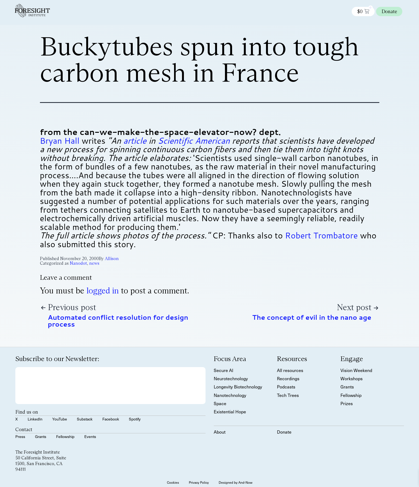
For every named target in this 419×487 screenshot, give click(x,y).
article (134, 140)
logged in (102, 291)
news (94, 263)
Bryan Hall (60, 140)
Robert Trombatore (321, 235)
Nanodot (78, 263)
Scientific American (194, 140)
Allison (112, 258)
